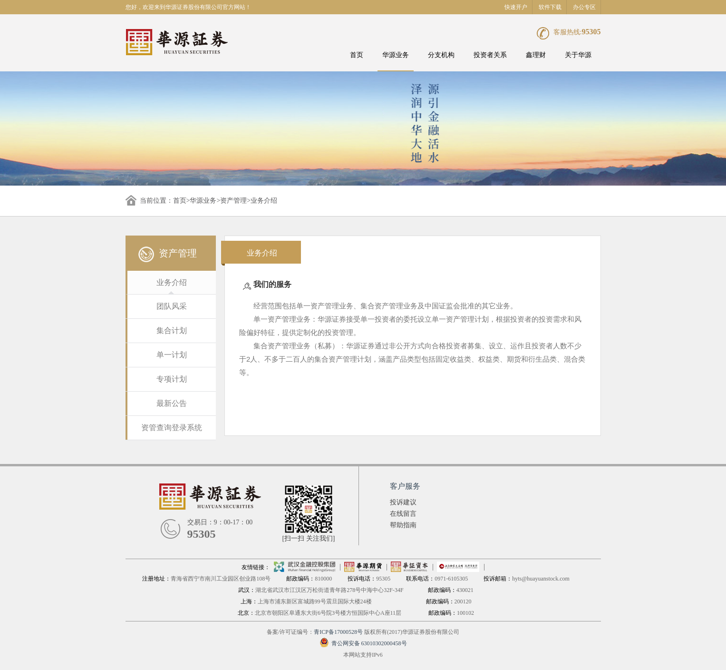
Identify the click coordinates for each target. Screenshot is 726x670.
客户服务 (405, 486)
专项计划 (171, 379)
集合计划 (171, 330)
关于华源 (578, 55)
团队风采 (171, 306)
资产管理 (233, 200)
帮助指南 (403, 525)
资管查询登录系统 (171, 428)
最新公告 (171, 403)
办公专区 (584, 7)
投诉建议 (403, 502)
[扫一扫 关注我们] (308, 538)
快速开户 (515, 7)
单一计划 (171, 355)
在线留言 (403, 513)
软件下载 (550, 7)
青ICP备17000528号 (338, 632)
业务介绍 (171, 282)
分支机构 (441, 55)
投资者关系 (490, 55)
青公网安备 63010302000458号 (363, 643)
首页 (356, 55)
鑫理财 (536, 55)
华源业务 (395, 55)
